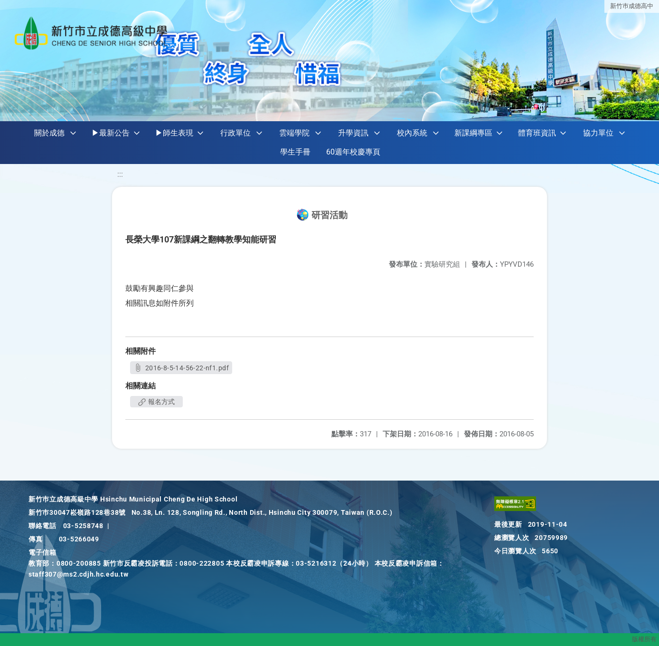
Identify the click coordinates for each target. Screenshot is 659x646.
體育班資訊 (537, 132)
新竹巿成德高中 (631, 6)
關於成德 (49, 132)
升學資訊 (353, 132)
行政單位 (235, 132)
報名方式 (156, 401)
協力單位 (598, 132)
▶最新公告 (111, 132)
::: (120, 174)
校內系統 (412, 132)
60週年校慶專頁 (353, 151)
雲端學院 (294, 132)
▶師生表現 (174, 132)
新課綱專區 (473, 132)
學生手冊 (295, 151)
